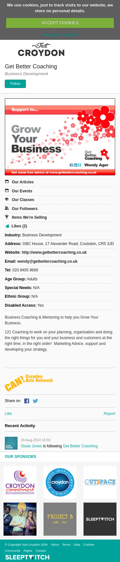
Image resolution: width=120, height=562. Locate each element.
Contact (41, 550)
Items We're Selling (29, 217)
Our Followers (25, 208)
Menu (9, 49)
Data (77, 544)
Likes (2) (19, 226)
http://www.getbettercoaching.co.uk (54, 252)
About (55, 544)
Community (12, 550)
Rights (28, 550)
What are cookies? (60, 34)
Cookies (88, 544)
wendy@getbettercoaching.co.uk (47, 261)
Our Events (22, 191)
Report (109, 413)
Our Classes (23, 200)
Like (8, 413)
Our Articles (23, 182)
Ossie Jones (31, 446)
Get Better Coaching (80, 446)
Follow (15, 83)
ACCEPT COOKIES (60, 22)
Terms (66, 544)
